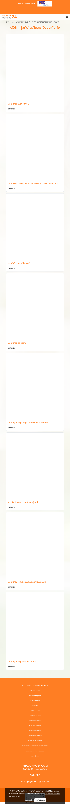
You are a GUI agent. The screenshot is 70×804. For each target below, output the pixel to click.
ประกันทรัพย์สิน (35, 700)
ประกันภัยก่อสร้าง (35, 715)
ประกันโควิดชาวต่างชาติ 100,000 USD (35, 685)
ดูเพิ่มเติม (12, 109)
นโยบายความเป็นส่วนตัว (52, 794)
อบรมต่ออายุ (35, 756)
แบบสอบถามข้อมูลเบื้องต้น (35, 751)
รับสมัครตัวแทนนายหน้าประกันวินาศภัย (35, 746)
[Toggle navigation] (67, 16)
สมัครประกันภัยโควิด (35, 741)
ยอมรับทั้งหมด (40, 800)
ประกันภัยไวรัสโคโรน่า (35, 736)
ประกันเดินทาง (35, 690)
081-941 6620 (30, 3)
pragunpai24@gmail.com (38, 781)
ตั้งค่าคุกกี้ (28, 800)
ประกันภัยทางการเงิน (35, 721)
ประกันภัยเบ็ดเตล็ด (35, 726)
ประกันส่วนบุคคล (35, 695)
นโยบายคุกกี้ (16, 796)
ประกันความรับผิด (35, 710)
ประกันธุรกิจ (35, 705)
